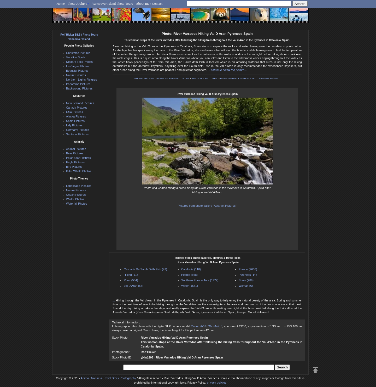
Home (60, 3)
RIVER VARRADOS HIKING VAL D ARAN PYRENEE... (250, 78)
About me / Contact (149, 3)
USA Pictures (74, 112)
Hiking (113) (131, 274)
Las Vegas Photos (77, 66)
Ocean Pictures (76, 194)
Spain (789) (246, 280)
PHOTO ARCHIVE (144, 78)
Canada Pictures (76, 107)
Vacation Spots (75, 57)
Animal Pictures (76, 148)
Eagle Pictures (75, 162)
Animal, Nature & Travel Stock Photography (108, 378)
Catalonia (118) (191, 269)
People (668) (189, 274)
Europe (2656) (248, 269)
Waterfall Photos (76, 203)
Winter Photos (75, 199)
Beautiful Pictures (77, 70)
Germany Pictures (77, 129)
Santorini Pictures (77, 134)
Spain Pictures (75, 120)
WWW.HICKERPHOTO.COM (173, 78)
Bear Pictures (74, 153)
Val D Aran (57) (133, 285)
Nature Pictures (76, 75)
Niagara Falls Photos (79, 61)
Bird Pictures (74, 166)
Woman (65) (246, 285)
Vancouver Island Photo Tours (112, 3)
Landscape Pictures (78, 185)
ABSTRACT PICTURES (204, 78)
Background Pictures (79, 88)
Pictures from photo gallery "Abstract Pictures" (207, 205)
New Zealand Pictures (80, 103)
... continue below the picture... (227, 69)
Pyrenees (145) (248, 274)
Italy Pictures (74, 125)
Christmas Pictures (78, 52)
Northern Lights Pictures (81, 79)
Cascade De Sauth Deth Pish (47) (145, 269)
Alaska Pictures (76, 116)
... (114, 300)
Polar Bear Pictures (78, 157)
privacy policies (216, 382)
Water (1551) (189, 285)
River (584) (131, 280)
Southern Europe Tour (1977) (199, 280)
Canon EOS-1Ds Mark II (206, 326)
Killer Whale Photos (78, 171)
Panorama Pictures (78, 84)
